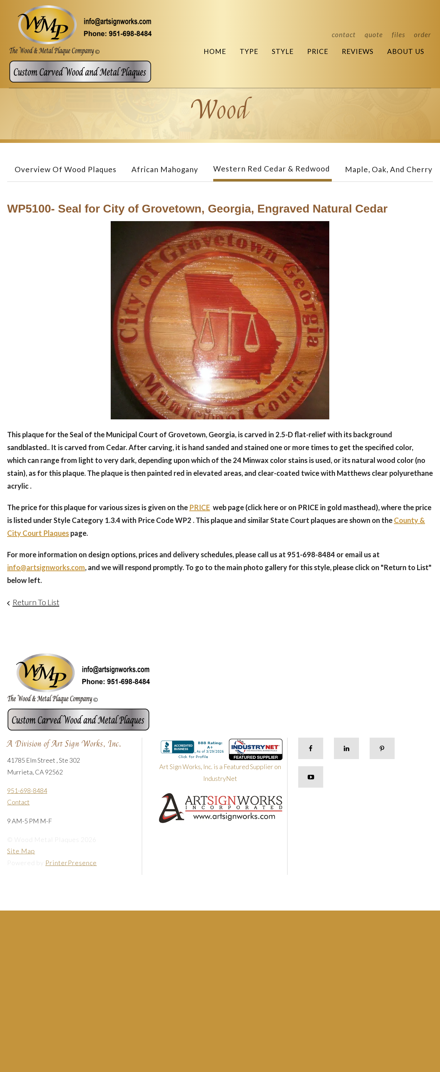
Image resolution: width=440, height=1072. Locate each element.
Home (215, 51)
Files (398, 34)
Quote (374, 34)
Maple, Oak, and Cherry (388, 169)
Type (249, 51)
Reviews (358, 51)
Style (283, 51)
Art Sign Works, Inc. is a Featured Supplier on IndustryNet (221, 763)
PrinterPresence (71, 863)
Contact (344, 34)
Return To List (35, 602)
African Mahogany (164, 169)
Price (317, 51)
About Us (405, 51)
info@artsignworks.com (46, 567)
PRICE (199, 507)
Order (422, 34)
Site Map (21, 851)
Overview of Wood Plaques (65, 169)
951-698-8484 (27, 790)
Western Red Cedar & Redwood (271, 168)
